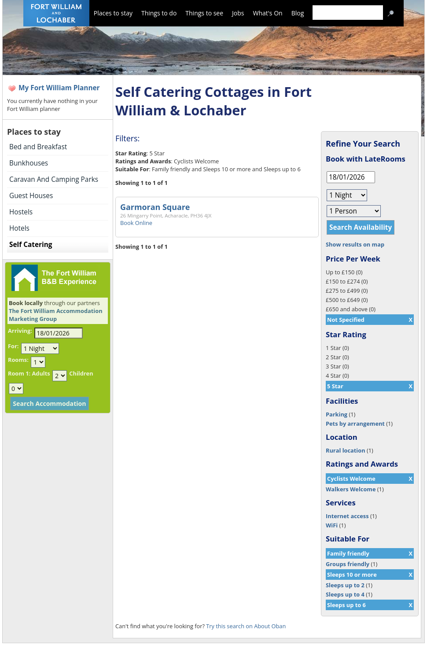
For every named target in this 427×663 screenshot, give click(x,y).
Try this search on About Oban (246, 626)
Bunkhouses (28, 163)
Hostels (21, 212)
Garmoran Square (155, 207)
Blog (297, 13)
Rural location (345, 450)
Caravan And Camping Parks (53, 179)
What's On (268, 13)
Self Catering (30, 244)
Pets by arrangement (355, 423)
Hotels (19, 228)
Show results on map (355, 244)
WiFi (332, 525)
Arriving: (20, 331)
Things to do (159, 13)
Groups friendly (347, 564)
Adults (41, 373)
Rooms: (18, 360)
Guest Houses (31, 195)
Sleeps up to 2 (345, 585)
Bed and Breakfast (38, 146)
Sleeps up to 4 (345, 594)
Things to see (204, 13)
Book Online (136, 223)
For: (13, 346)
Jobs (238, 13)
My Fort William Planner (59, 87)
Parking (336, 414)
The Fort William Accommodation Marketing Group (56, 315)
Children (81, 373)
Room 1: (19, 373)
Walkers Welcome (350, 489)
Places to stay (113, 13)
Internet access (347, 516)
